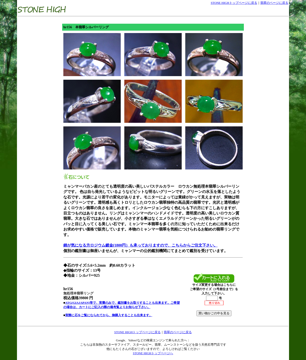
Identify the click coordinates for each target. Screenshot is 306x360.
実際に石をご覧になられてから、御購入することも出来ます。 (108, 315)
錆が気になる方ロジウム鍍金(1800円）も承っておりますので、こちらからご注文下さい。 (140, 245)
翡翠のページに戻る (274, 3)
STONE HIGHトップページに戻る (234, 3)
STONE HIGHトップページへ (153, 353)
